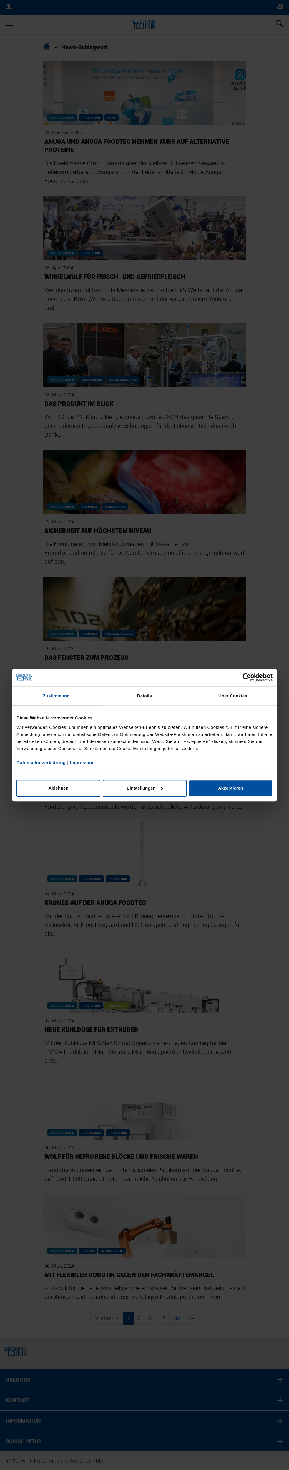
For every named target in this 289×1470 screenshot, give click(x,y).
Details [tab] (144, 695)
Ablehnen (58, 788)
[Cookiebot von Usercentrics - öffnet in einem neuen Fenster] (247, 677)
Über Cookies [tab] (232, 695)
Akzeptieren (230, 788)
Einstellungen (145, 788)
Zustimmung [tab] (56, 695)
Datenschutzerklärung (41, 762)
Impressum (82, 762)
